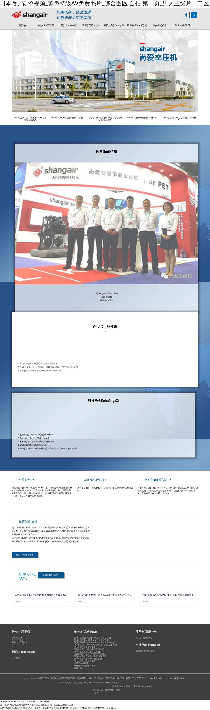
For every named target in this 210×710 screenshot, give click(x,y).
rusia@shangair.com (158, 678)
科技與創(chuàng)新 (103, 401)
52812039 (136, 678)
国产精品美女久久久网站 (105, 708)
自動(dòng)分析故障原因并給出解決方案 (36, 441)
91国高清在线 (87, 708)
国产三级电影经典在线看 (11, 708)
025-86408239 (112, 678)
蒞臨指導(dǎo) (106, 297)
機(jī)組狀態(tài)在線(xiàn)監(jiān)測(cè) (35, 434)
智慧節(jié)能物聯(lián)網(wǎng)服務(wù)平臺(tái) (40, 370)
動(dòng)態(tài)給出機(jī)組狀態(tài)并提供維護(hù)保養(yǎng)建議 (47, 448)
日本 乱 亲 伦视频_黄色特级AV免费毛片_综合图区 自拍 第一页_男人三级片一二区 (104, 3)
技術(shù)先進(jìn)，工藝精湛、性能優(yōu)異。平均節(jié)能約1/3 (48, 367)
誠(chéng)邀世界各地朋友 (106, 293)
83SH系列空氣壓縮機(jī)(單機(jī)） (142, 118)
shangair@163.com (177, 678)
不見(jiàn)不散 (106, 300)
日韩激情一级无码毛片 (70, 708)
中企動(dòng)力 (141, 686)
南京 (150, 686)
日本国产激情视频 (51, 708)
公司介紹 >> (26, 479)
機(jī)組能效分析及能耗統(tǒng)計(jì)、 (34, 445)
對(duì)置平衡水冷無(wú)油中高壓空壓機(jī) (37, 363)
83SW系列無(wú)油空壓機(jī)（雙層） (68, 118)
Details (18, 601)
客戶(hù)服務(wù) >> (158, 479)
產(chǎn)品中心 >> (96, 480)
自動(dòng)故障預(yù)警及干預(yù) (33, 438)
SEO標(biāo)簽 (111, 682)
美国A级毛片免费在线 (33, 708)
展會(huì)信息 (106, 152)
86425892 (125, 678)
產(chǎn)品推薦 (105, 327)
